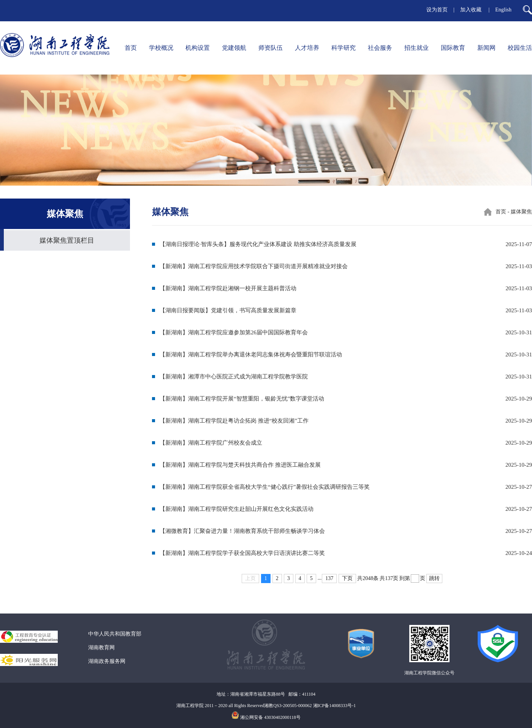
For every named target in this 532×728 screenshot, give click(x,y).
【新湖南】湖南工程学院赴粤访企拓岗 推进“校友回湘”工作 (234, 421)
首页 (131, 48)
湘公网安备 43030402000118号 (270, 717)
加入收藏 (471, 10)
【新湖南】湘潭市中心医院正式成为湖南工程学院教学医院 (234, 377)
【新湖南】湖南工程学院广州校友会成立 (211, 443)
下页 (347, 578)
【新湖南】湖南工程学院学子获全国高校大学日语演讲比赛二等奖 (242, 553)
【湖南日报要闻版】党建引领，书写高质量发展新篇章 (228, 310)
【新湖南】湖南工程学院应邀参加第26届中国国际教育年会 (234, 332)
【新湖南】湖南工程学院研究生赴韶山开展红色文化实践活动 (237, 509)
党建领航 (234, 48)
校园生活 (520, 48)
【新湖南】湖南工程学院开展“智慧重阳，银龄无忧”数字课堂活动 (242, 399)
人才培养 (307, 48)
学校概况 (161, 48)
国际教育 (453, 48)
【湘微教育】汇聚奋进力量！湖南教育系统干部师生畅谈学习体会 (242, 531)
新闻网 (486, 48)
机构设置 (197, 48)
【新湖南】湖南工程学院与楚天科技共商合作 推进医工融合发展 (240, 465)
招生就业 (416, 48)
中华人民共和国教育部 (114, 634)
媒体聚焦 (521, 212)
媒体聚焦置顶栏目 (67, 240)
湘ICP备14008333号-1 (334, 705)
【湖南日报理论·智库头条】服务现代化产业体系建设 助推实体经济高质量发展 (258, 244)
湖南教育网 (101, 647)
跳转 (434, 578)
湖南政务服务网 (106, 661)
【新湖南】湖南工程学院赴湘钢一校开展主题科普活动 (228, 288)
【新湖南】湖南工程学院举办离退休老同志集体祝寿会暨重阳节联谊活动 (251, 354)
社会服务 (380, 48)
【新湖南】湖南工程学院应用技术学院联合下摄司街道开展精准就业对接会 (254, 266)
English (503, 10)
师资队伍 (270, 48)
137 (329, 578)
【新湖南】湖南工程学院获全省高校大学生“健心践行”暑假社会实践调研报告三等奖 (265, 487)
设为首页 (437, 10)
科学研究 (343, 48)
